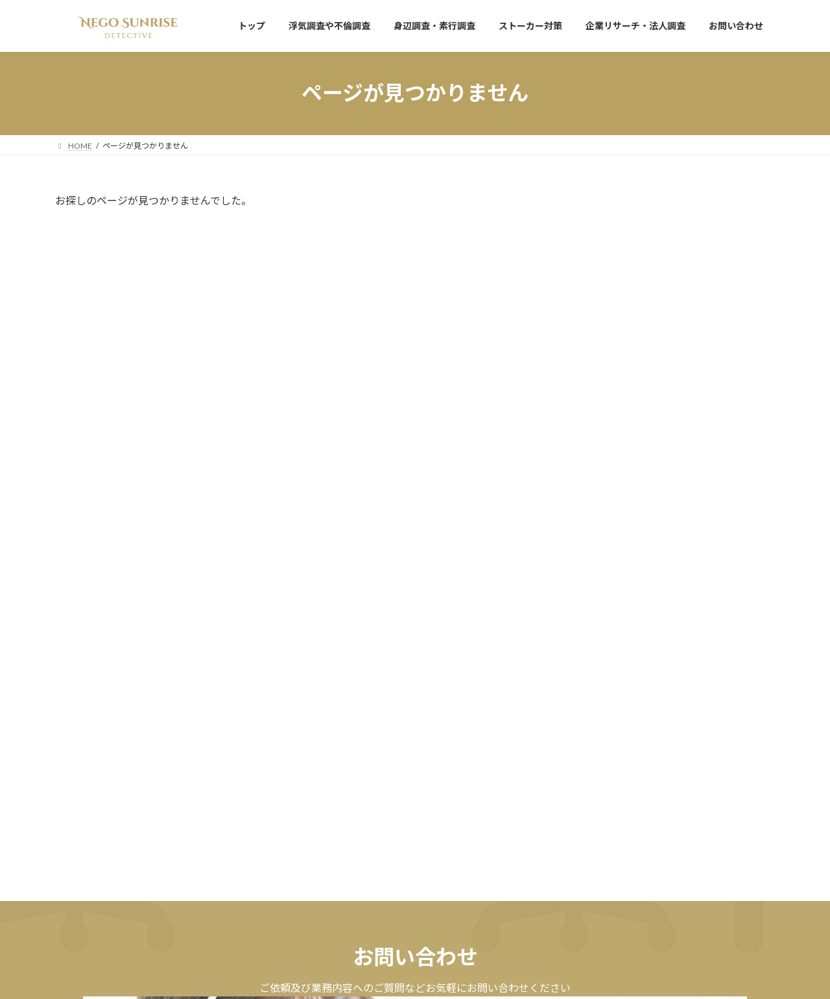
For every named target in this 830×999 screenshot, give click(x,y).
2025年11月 (609, 322)
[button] (231, 739)
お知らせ (646, 232)
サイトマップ (194, 820)
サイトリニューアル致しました (647, 247)
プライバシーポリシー (106, 820)
